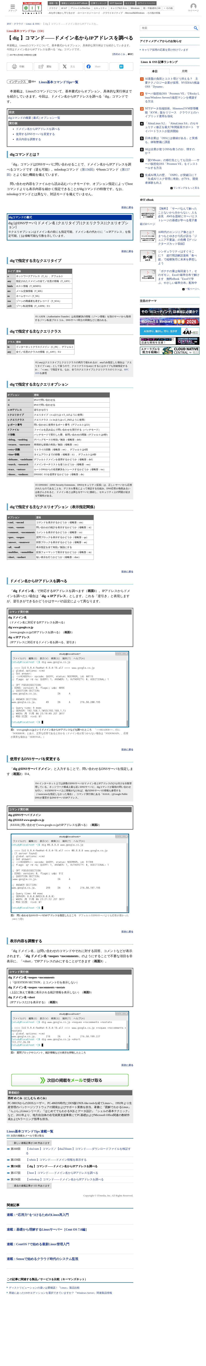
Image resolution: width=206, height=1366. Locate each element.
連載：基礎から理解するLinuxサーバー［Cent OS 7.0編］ (47, 1229)
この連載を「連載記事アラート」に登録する (70, 1080)
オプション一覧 (50, 117)
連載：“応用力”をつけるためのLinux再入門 (38, 1214)
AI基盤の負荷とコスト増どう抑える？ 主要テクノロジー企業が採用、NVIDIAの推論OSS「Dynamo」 (172, 82)
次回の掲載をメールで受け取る (27, 1135)
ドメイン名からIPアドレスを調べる (38, 128)
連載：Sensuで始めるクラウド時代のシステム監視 (42, 1259)
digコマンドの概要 (19, 117)
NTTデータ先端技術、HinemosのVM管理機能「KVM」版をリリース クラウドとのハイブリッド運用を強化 (172, 112)
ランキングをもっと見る (186, 188)
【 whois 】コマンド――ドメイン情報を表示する (56, 1159)
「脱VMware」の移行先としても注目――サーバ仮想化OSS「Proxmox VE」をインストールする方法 (172, 164)
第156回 (87, 169)
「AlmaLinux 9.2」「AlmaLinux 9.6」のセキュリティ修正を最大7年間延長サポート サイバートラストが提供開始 (172, 127)
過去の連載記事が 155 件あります (32, 1185)
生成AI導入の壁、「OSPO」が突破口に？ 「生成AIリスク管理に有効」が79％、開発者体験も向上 (172, 179)
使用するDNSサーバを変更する (35, 134)
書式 (36, 117)
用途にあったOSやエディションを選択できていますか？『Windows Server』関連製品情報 (60, 1292)
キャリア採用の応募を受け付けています (165, 49)
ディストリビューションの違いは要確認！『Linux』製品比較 (44, 1287)
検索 (196, 28)
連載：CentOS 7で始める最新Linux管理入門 (38, 1244)
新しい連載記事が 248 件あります (32, 1143)
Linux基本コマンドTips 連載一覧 (30, 1131)
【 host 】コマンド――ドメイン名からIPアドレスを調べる (62, 1172)
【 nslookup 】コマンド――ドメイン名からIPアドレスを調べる (65, 1179)
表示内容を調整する (28, 139)
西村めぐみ (119, 54)
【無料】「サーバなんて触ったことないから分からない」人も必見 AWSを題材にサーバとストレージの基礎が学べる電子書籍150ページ (168, 216)
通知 (48, 66)
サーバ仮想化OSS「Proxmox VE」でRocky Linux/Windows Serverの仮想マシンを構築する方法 (172, 97)
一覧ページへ (192, 289)
